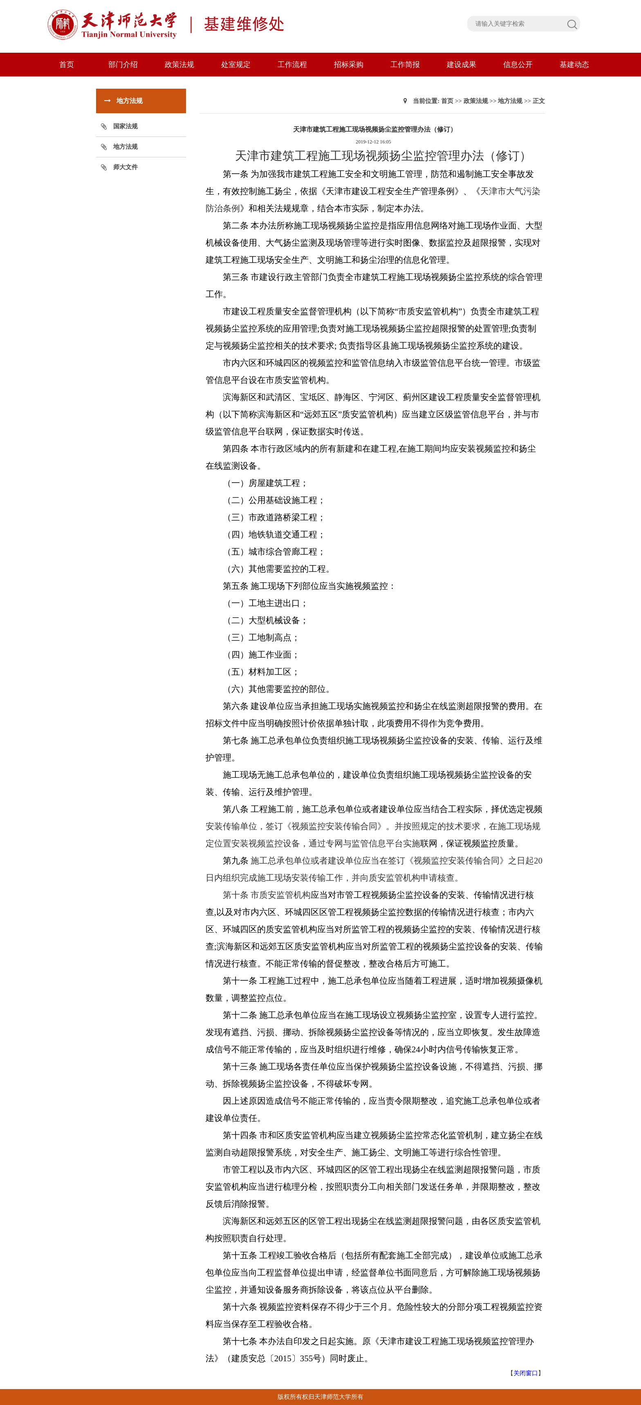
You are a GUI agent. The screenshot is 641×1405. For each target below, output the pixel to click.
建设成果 (461, 64)
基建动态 (574, 64)
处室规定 (236, 64)
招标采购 (348, 64)
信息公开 (518, 64)
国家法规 (125, 126)
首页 (66, 64)
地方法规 (125, 146)
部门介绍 (123, 64)
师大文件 (125, 167)
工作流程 (292, 64)
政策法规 (179, 64)
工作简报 (405, 64)
